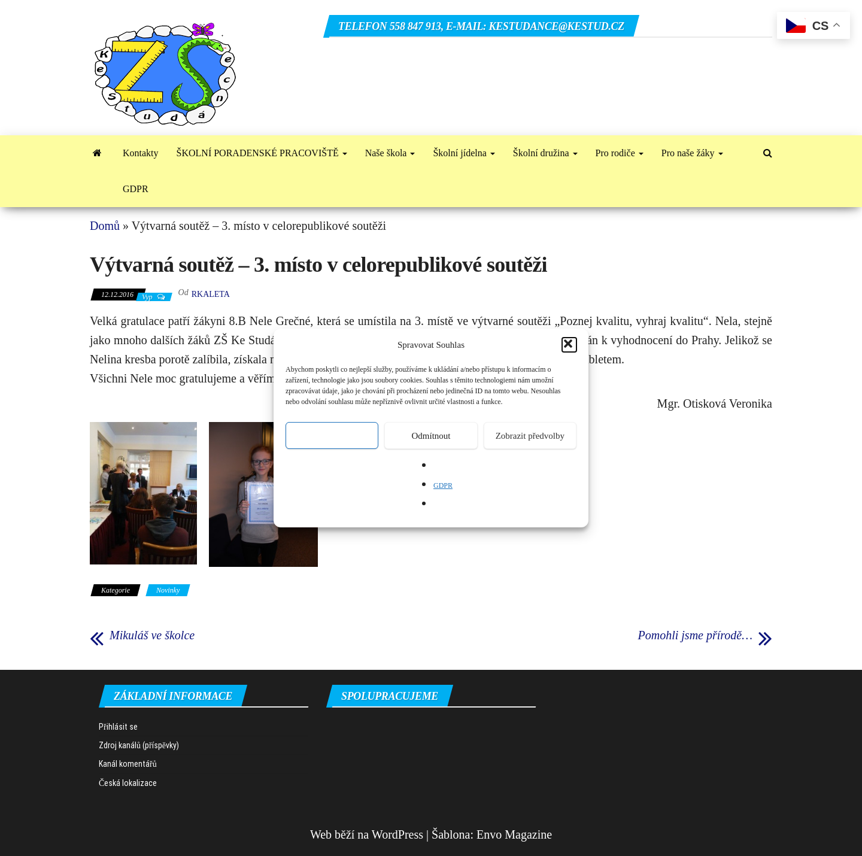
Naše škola (390, 153)
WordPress (397, 834)
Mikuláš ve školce (152, 635)
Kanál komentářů (128, 764)
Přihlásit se (118, 726)
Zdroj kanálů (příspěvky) (139, 745)
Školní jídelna (463, 153)
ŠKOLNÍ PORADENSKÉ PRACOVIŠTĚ (262, 153)
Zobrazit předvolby (530, 436)
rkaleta (211, 294)
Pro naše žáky (692, 153)
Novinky (168, 590)
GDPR (443, 485)
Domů (105, 225)
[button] (569, 345)
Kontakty (141, 153)
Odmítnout (430, 436)
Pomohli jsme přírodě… (695, 635)
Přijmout (332, 436)
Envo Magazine (514, 834)
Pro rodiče (620, 153)
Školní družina (545, 153)
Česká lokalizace (128, 783)
